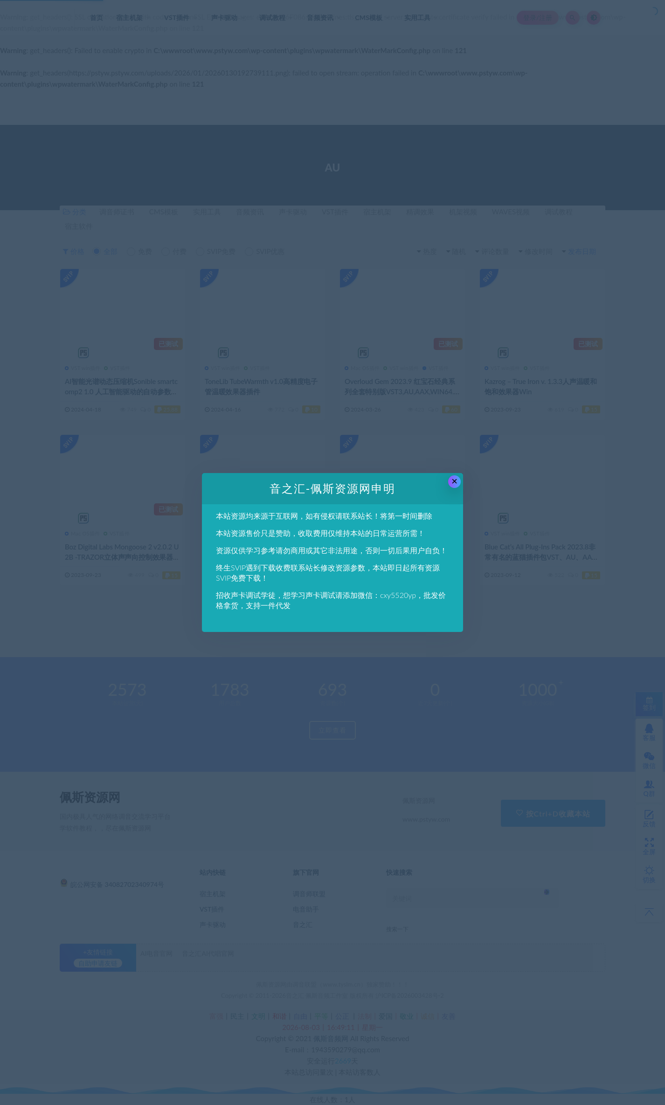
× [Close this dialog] (454, 481)
